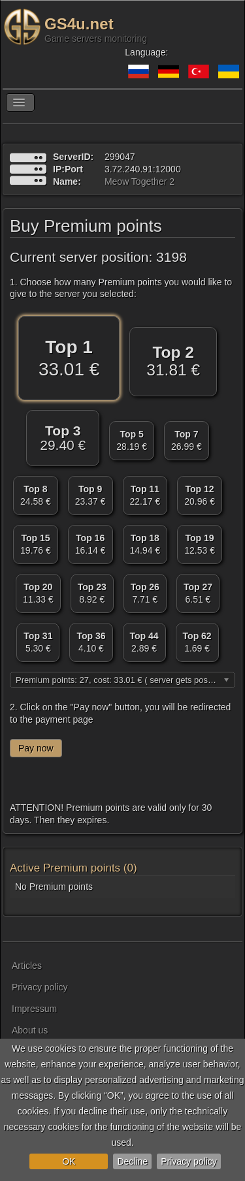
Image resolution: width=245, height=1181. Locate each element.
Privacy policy (189, 1161)
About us (30, 1030)
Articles (27, 965)
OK (68, 1161)
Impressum (34, 1008)
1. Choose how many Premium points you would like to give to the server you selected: (121, 288)
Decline (132, 1161)
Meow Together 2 (139, 181)
